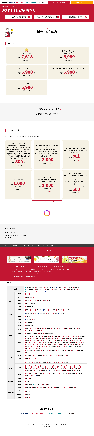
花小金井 (39, 348)
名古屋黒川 (54, 355)
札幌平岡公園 (60, 287)
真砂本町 (28, 394)
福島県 (19, 310)
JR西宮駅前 (80, 373)
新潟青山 (49, 313)
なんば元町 (68, 369)
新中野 (45, 344)
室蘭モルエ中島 (40, 289)
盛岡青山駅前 (29, 297)
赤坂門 (40, 388)
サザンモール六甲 (54, 373)
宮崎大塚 (28, 391)
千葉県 (19, 333)
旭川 (79, 289)
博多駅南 (51, 388)
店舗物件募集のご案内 (18, 276)
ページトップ (47, 250)
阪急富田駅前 (45, 370)
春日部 (79, 328)
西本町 (33, 369)
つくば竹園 (28, 319)
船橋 (41, 333)
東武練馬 (82, 344)
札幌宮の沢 (63, 289)
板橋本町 (76, 344)
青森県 (19, 294)
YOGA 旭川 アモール (30, 291)
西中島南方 (70, 365)
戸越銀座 (58, 340)
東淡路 (82, 365)
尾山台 (52, 342)
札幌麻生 (47, 287)
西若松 (45, 310)
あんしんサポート (46, 276)
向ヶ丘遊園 (52, 351)
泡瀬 (27, 397)
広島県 (19, 381)
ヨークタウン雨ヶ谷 (30, 322)
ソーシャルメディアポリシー (69, 423)
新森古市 (34, 367)
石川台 (69, 340)
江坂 (80, 369)
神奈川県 (19, 351)
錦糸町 (80, 338)
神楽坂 (39, 344)
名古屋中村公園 (38, 355)
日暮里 (49, 338)
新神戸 (31, 373)
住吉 (67, 388)
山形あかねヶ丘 (29, 306)
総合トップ (9, 266)
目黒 (27, 342)
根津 (65, 336)
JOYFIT (16, 266)
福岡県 (19, 387)
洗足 (82, 340)
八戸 (27, 294)
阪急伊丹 (39, 375)
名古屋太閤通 (29, 355)
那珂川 (45, 388)
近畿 (10, 368)
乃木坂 (55, 336)
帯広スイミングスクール (51, 291)
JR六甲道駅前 (39, 373)
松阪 (37, 359)
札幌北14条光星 (72, 289)
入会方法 (52, 269)
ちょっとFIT (9, 273)
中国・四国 (11, 381)
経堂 (41, 342)
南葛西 (27, 340)
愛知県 (19, 355)
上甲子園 (28, 375)
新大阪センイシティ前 (46, 365)
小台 (44, 338)
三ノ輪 (54, 338)
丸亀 (48, 384)
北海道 (15, 289)
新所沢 (34, 330)
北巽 (72, 367)
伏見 (56, 362)
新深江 (54, 367)
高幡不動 (32, 348)
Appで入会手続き (82, 2)
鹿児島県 (19, 394)
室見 (76, 388)
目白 (35, 344)
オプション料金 (37, 271)
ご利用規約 (38, 423)
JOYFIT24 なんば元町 (16, 235)
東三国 (37, 365)
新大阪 (63, 365)
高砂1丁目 (28, 388)
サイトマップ (59, 423)
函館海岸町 (76, 287)
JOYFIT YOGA (24, 266)
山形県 (19, 306)
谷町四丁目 (60, 367)
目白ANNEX (29, 344)
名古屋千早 (46, 355)
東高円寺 (51, 344)
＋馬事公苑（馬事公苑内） (62, 342)
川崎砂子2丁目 (29, 351)
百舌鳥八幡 (77, 370)
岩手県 (19, 297)
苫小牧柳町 (48, 289)
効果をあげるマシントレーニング (44, 273)
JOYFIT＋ (32, 266)
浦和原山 (60, 328)
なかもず (71, 370)
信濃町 (83, 342)
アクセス (26, 269)
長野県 (19, 316)
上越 (36, 313)
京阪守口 (59, 370)
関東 (10, 336)
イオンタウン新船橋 (48, 333)
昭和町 (82, 367)
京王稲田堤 (45, 351)
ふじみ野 (28, 330)
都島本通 (28, 367)
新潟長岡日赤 (29, 313)
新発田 (55, 313)
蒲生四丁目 (41, 367)
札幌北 (53, 287)
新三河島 (39, 338)
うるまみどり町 (34, 397)
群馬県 (19, 325)
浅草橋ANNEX (83, 336)
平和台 (39, 346)
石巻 (45, 300)
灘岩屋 (46, 373)
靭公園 (27, 369)
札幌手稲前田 (68, 287)
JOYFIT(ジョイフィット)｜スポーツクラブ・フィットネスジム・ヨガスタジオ (50, 424)
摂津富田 (52, 370)
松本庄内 (28, 316)
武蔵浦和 (54, 328)
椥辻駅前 (50, 362)
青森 (31, 294)
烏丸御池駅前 (43, 362)
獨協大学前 (72, 328)
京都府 (19, 362)
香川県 (19, 384)
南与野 (66, 328)
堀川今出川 (28, 362)
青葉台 (27, 352)
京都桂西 (66, 362)
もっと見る (75, 160)
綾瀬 (59, 338)
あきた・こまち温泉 (30, 303)
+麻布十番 (28, 336)
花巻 (36, 297)
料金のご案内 (18, 269)
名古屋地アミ (62, 355)
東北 (10, 302)
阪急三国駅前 (57, 365)
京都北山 (35, 362)
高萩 (34, 319)
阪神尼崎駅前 (72, 373)
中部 (10, 357)
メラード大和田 (60, 369)
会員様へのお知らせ (11, 271)
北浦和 (27, 328)
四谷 (78, 342)
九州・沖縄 (11, 392)
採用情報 (9, 276)
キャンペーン (9, 269)
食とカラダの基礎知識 (29, 273)
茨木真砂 (38, 370)
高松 (44, 384)
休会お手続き (28, 271)
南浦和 (48, 328)
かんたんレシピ (18, 273)
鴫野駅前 (48, 367)
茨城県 (19, 319)
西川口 (39, 328)
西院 (60, 362)
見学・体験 (44, 269)
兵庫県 (19, 374)
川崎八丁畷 (37, 351)
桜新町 (36, 342)
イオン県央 (61, 313)
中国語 (49, 426)
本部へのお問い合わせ (42, 266)
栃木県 (19, 322)
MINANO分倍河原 (52, 346)
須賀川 (27, 310)
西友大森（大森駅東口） (48, 340)
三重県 (19, 358)
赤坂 (50, 336)
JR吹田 (75, 369)
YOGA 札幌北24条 (30, 287)
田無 (67, 346)
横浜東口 (68, 351)
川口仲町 (33, 328)
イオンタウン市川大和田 (31, 333)
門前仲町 (33, 340)
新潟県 (19, 313)
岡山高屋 (32, 378)
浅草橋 (75, 336)
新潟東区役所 (42, 313)
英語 (44, 426)
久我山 (61, 344)
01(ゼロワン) (41, 291)
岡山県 (19, 378)
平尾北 (34, 388)
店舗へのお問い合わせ (71, 269)
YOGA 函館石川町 (30, 289)
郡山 (32, 310)
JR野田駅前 (51, 369)
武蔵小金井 (60, 346)
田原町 (70, 336)
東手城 (27, 381)
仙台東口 (40, 300)
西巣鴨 (33, 338)
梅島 (64, 338)
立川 (27, 348)
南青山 (60, 336)
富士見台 (28, 346)
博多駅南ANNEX (59, 388)
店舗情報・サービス (35, 269)
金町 (68, 338)
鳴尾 (33, 375)
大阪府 (19, 367)
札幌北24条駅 (39, 287)
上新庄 (76, 365)
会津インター (39, 310)
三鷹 (44, 346)
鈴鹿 (27, 359)
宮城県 (19, 300)
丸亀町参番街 (29, 384)
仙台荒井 (33, 300)
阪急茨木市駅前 (29, 370)
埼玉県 (19, 329)
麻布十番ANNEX (37, 336)
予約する (20, 271)
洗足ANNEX (76, 340)
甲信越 (10, 314)
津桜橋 (31, 359)
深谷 (43, 330)
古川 (50, 300)
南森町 (31, 365)
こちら (80, 186)
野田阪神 (39, 369)
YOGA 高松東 (37, 384)
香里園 (64, 370)
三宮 (27, 373)
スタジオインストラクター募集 (33, 276)
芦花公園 (47, 342)
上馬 (31, 342)
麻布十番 (45, 336)
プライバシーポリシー (28, 423)
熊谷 (39, 330)
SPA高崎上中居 (29, 326)
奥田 (27, 378)
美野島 (71, 388)
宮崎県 (19, 391)
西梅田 (44, 369)
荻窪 (56, 344)
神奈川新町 (80, 351)
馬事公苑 (73, 342)
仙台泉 (27, 300)
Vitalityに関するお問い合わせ (56, 266)
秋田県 (19, 303)
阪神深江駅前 (63, 373)
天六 (27, 365)
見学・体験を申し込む (59, 2)
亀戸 (39, 340)
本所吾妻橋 (74, 338)
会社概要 (20, 423)
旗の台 (63, 340)
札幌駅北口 (55, 289)
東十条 (27, 338)
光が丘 (34, 346)
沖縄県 (19, 397)
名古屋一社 (70, 355)
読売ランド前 (61, 351)
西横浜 (73, 351)
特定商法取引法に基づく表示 (48, 423)
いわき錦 (67, 310)
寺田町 (77, 367)
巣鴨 (66, 344)
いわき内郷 (59, 310)
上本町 (67, 367)
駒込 (71, 344)
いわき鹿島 (52, 310)
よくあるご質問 (60, 269)
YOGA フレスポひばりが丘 (76, 346)
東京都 (19, 342)
